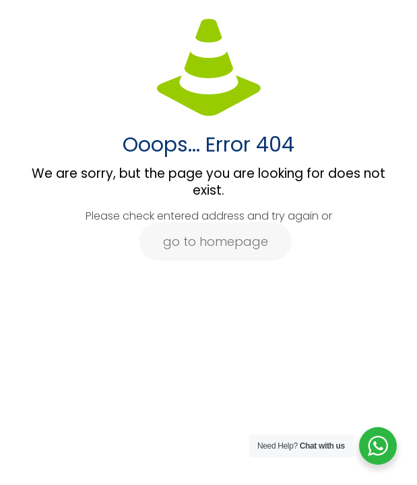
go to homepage (215, 241)
